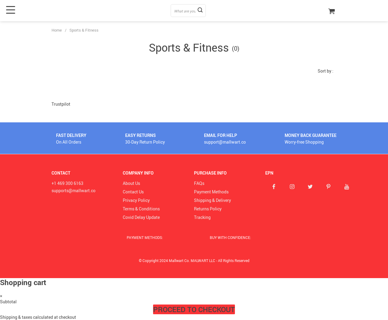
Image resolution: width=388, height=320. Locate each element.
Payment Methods (211, 192)
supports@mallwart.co (73, 190)
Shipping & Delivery (212, 200)
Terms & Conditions (141, 209)
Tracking (202, 217)
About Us (131, 183)
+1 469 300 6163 (67, 183)
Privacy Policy (136, 200)
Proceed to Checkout (194, 309)
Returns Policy (208, 209)
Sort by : (325, 71)
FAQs (199, 183)
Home (57, 30)
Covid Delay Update (141, 217)
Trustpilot (61, 104)
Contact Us (133, 192)
